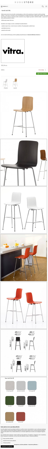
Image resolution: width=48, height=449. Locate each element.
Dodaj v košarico (43, 73)
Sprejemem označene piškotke (21, 444)
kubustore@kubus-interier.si (34, 34)
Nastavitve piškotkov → (33, 444)
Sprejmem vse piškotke (7, 446)
